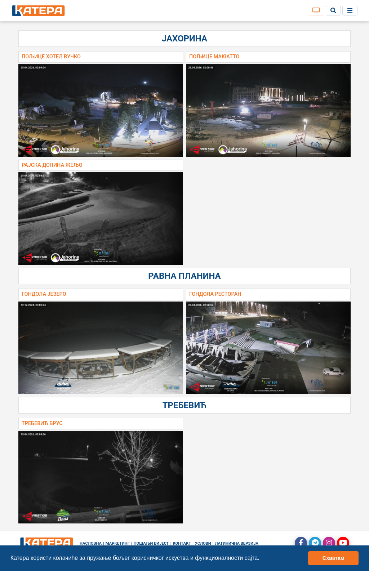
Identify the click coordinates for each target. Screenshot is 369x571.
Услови (203, 543)
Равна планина (184, 276)
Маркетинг (118, 543)
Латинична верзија (236, 543)
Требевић (185, 405)
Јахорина (184, 39)
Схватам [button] (333, 558)
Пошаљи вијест (151, 543)
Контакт (182, 543)
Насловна (91, 543)
